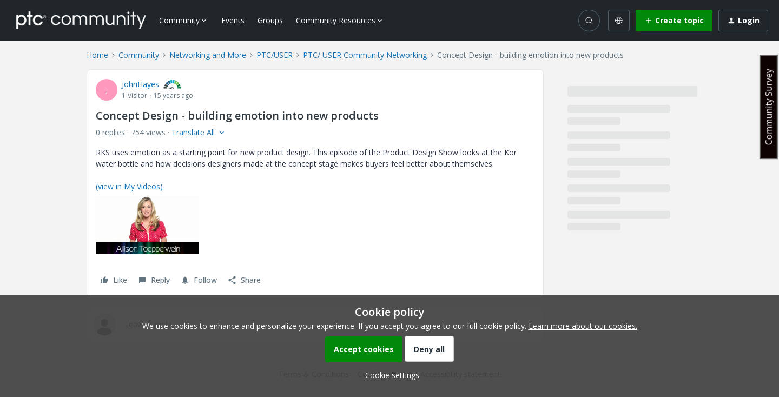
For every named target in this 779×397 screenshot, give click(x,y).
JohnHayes (140, 84)
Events (233, 20)
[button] (674, 20)
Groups (270, 20)
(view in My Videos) (129, 186)
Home (97, 55)
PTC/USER (274, 55)
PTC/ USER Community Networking (365, 55)
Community (138, 55)
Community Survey (769, 107)
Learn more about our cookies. (583, 326)
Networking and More (207, 55)
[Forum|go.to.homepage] (81, 20)
